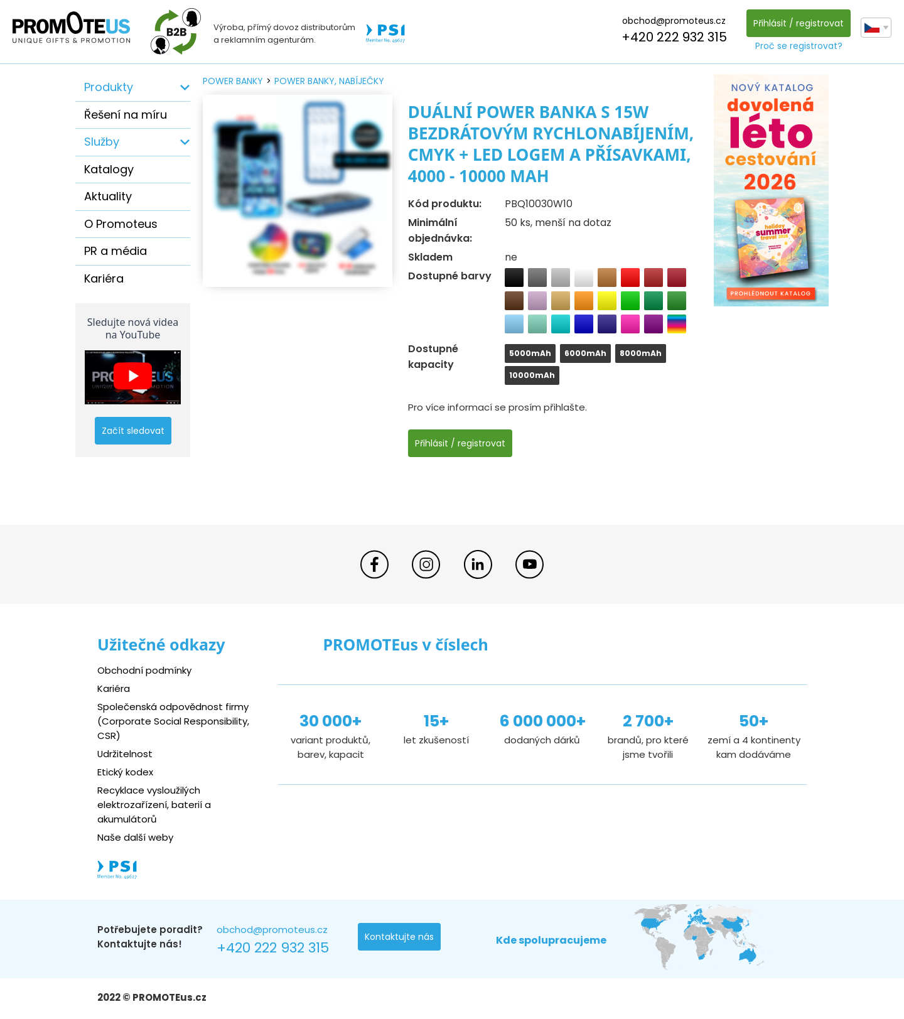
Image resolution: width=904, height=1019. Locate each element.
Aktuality (108, 196)
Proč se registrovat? (798, 46)
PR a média (115, 251)
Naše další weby (135, 837)
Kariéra (104, 278)
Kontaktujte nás (399, 936)
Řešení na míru (125, 114)
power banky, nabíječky (329, 81)
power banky (233, 81)
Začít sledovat (133, 430)
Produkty (108, 87)
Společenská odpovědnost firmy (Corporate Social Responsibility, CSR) (173, 721)
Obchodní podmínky (144, 670)
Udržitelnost (125, 753)
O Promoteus (121, 224)
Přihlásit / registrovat (798, 23)
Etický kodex (125, 772)
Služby (101, 141)
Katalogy (109, 169)
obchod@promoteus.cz (674, 20)
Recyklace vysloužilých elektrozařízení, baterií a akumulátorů (154, 805)
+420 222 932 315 (674, 37)
